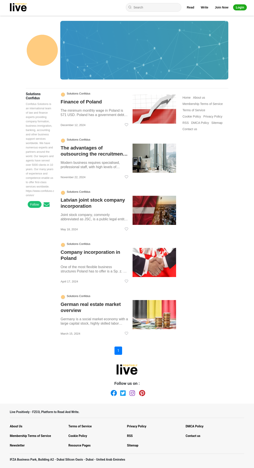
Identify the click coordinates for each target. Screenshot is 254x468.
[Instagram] (132, 392)
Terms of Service (80, 426)
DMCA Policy (195, 426)
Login (240, 7)
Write (204, 7)
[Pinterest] (141, 392)
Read (190, 7)
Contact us (193, 436)
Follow (34, 204)
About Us (16, 426)
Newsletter (17, 445)
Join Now (221, 7)
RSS (130, 436)
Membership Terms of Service (30, 436)
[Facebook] (113, 392)
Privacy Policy (136, 426)
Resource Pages (79, 445)
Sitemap (132, 445)
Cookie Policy (77, 436)
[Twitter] (122, 392)
